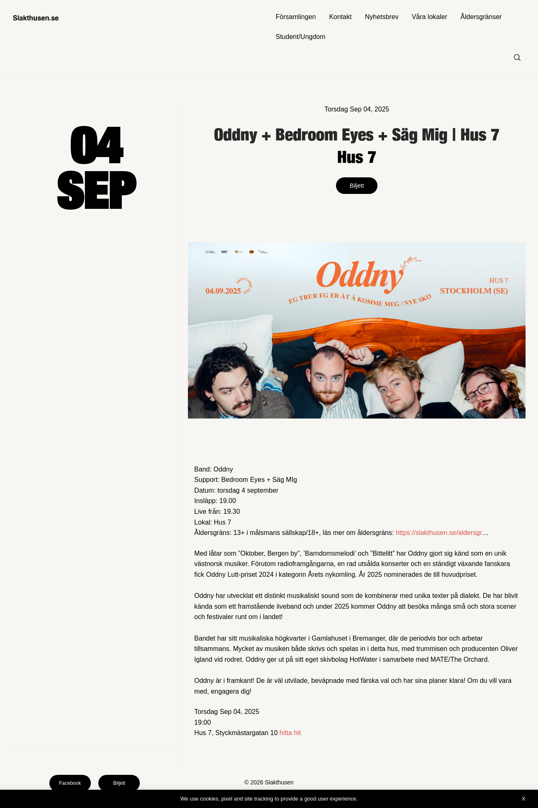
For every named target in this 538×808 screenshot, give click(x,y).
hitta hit (290, 732)
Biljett (357, 185)
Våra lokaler (429, 16)
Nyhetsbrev (382, 16)
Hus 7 (356, 156)
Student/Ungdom (301, 36)
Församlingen (296, 16)
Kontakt (340, 16)
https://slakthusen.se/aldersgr (439, 532)
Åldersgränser (481, 16)
